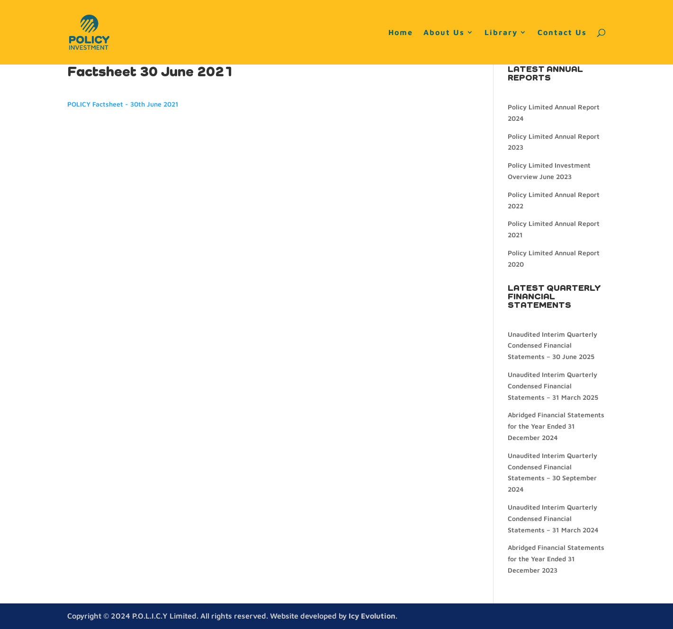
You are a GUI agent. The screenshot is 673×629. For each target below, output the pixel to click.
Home (400, 32)
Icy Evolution (372, 615)
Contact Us (562, 32)
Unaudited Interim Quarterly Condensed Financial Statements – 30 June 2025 (552, 345)
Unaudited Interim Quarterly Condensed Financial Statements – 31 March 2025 (553, 385)
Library (501, 32)
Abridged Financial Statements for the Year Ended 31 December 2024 (556, 426)
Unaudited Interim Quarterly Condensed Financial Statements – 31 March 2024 (553, 518)
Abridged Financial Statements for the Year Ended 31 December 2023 (556, 558)
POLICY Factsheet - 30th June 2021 (123, 104)
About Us (444, 32)
